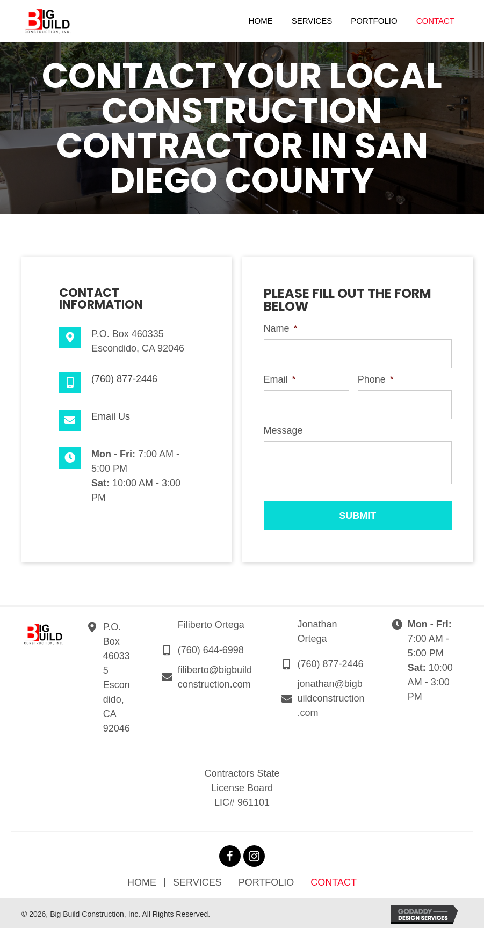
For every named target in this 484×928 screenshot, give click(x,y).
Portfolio (266, 880)
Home (141, 880)
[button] (230, 854)
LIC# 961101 (242, 800)
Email (280, 378)
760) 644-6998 (212, 647)
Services (197, 880)
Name (281, 328)
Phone (376, 378)
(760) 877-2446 (124, 379)
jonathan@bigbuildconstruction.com (331, 696)
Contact (333, 880)
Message (283, 428)
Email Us (110, 416)
